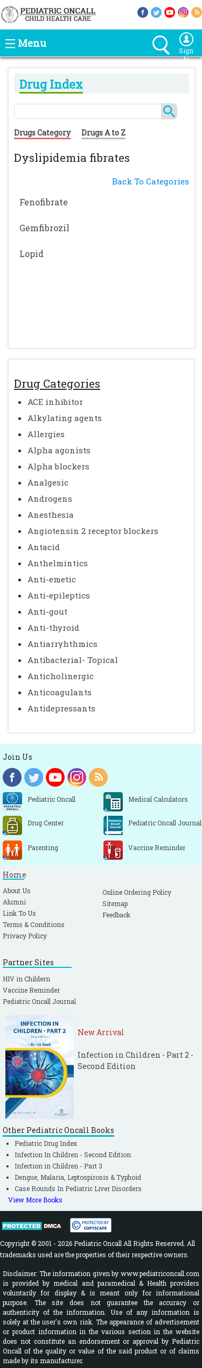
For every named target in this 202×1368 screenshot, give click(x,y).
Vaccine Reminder (31, 990)
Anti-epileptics (58, 595)
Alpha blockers (58, 466)
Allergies (46, 434)
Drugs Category (42, 132)
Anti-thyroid (53, 627)
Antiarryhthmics (62, 643)
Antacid (43, 547)
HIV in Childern (26, 978)
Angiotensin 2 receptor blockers (92, 530)
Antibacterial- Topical (72, 659)
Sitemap (115, 903)
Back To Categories (150, 181)
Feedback (116, 914)
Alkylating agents (64, 417)
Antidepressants (61, 708)
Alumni (14, 901)
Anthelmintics (57, 563)
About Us (17, 890)
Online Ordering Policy (136, 892)
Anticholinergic (60, 676)
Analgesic (47, 482)
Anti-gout (47, 611)
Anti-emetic (51, 579)
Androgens (49, 498)
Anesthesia (50, 514)
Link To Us (19, 913)
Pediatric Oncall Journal (39, 1001)
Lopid (31, 253)
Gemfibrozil (44, 227)
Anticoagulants (59, 692)
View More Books (35, 1199)
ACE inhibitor (55, 401)
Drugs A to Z (103, 132)
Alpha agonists (58, 450)
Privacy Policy (25, 935)
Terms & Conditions (34, 924)
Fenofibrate (43, 202)
